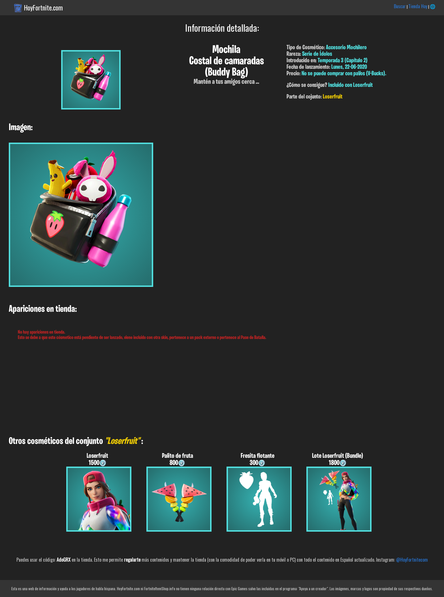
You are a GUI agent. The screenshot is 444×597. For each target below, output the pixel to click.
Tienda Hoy (417, 6)
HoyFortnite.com (43, 7)
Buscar (400, 6)
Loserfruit (332, 97)
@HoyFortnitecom (412, 559)
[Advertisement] (170, 388)
